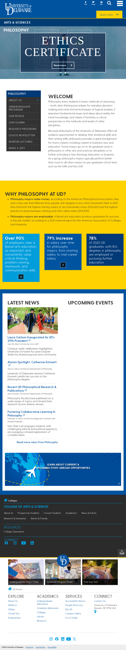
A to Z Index (71, 617)
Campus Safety (73, 613)
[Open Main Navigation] (120, 3)
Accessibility (52, 647)
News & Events (89, 513)
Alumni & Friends (39, 518)
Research (41, 620)
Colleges (41, 612)
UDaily (11, 609)
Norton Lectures (20, 141)
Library (40, 616)
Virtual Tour (14, 613)
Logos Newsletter (22, 135)
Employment (14, 617)
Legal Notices (40, 647)
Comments (29, 647)
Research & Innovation (15, 518)
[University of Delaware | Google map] (95, 612)
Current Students (52, 513)
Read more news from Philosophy (37, 442)
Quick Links (106, 14)
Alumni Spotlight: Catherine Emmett (32, 362)
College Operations (14, 531)
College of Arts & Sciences (26, 506)
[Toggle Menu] (38, 100)
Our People (16, 115)
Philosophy (17, 93)
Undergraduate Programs (20, 108)
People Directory (74, 605)
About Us (15, 100)
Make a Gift (17, 148)
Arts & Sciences (17, 22)
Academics (71, 513)
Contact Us (100, 601)
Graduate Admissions (47, 608)
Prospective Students (28, 513)
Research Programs (23, 128)
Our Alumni (17, 122)
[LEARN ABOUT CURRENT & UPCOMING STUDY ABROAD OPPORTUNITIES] (63, 470)
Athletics (12, 605)
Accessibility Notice (75, 601)
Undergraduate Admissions (44, 602)
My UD (68, 609)
